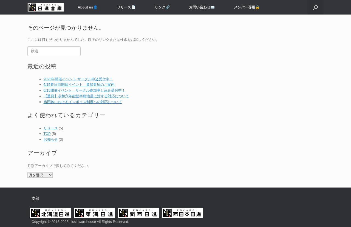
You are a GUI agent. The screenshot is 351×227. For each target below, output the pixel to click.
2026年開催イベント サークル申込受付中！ (78, 79)
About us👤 (87, 7)
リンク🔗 (162, 7)
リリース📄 (126, 7)
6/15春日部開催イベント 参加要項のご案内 (79, 85)
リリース (51, 128)
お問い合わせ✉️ (202, 7)
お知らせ (51, 139)
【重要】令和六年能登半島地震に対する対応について (86, 96)
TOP (47, 134)
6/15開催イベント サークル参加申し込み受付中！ (84, 90)
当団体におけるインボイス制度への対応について (83, 102)
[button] (315, 7)
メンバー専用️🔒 (247, 7)
